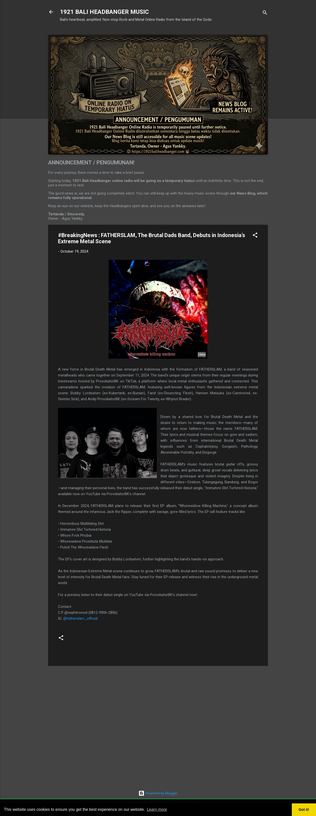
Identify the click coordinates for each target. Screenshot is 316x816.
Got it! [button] (304, 810)
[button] (255, 236)
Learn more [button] (157, 809)
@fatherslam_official (80, 618)
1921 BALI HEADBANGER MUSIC (104, 11)
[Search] (265, 13)
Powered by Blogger (158, 793)
